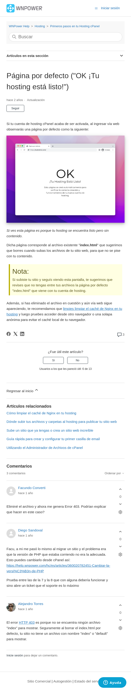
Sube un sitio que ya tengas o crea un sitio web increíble (49, 430)
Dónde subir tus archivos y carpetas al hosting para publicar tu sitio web (61, 422)
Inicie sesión (14, 655)
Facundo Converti (31, 488)
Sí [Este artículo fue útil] (53, 360)
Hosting (40, 26)
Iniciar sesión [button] (110, 8)
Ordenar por (115, 473)
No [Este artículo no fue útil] (77, 360)
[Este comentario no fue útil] (120, 504)
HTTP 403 (27, 622)
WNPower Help (19, 26)
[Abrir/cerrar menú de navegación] (96, 8)
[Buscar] (65, 37)
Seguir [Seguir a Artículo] (15, 108)
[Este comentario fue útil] (120, 489)
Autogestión (62, 681)
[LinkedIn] (22, 334)
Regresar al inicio (22, 390)
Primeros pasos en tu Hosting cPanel (75, 26)
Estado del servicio (89, 681)
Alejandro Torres (30, 604)
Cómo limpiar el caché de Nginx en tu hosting (41, 413)
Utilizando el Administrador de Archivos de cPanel (44, 448)
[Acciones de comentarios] (120, 512)
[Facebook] (8, 334)
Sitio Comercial (39, 681)
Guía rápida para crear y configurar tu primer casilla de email (53, 439)
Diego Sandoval (30, 530)
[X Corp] (15, 334)
